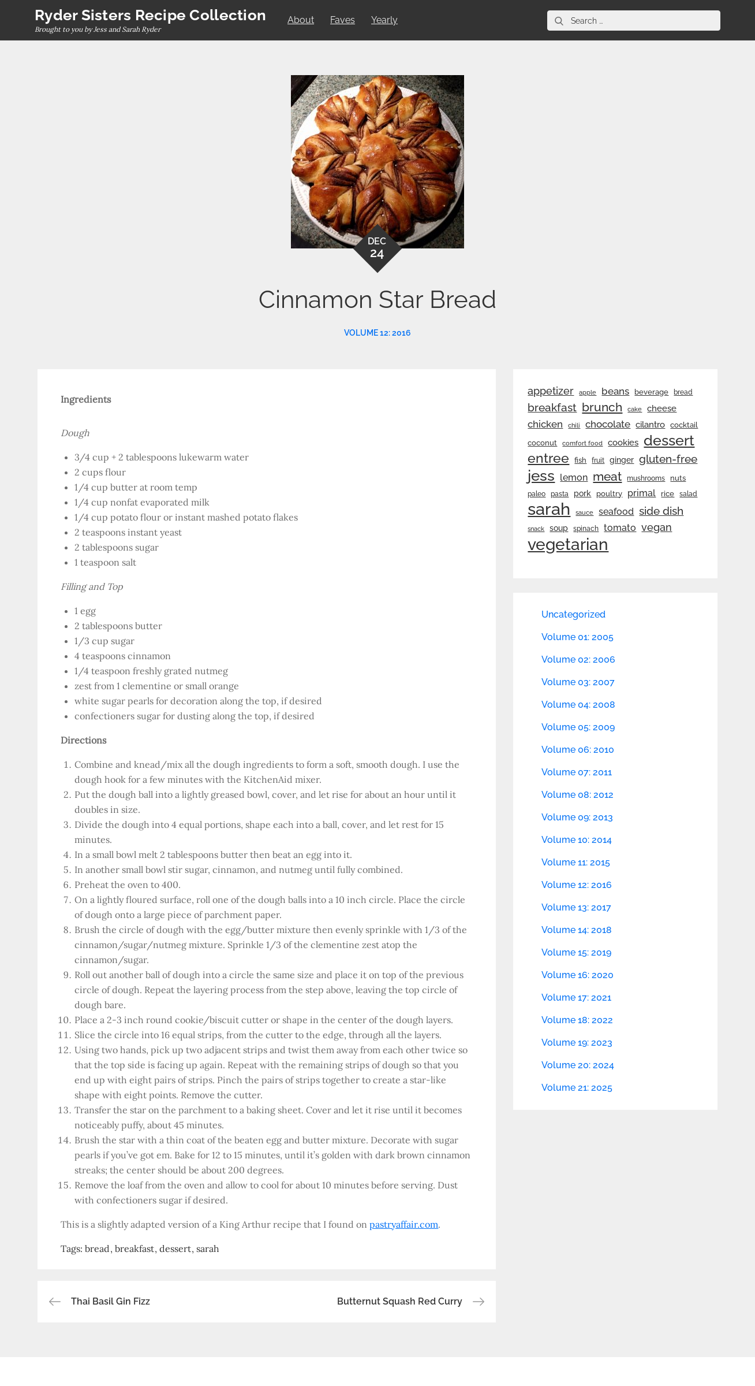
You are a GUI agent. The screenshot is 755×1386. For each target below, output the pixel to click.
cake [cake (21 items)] (634, 409)
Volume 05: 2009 (578, 727)
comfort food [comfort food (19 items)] (582, 443)
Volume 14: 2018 (576, 929)
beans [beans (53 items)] (615, 391)
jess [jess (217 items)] (541, 475)
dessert (175, 1248)
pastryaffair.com (403, 1224)
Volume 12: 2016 (377, 332)
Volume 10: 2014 (576, 839)
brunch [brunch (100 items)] (602, 407)
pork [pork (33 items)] (582, 493)
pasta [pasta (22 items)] (560, 494)
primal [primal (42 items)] (641, 493)
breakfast (134, 1248)
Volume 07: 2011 (576, 772)
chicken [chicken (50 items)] (545, 424)
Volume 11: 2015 (575, 862)
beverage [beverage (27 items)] (651, 392)
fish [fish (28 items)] (580, 460)
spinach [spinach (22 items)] (586, 529)
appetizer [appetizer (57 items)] (551, 391)
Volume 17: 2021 (576, 997)
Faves (342, 19)
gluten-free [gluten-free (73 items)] (668, 458)
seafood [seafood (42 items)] (616, 511)
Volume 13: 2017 (576, 907)
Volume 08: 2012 (577, 794)
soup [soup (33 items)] (559, 528)
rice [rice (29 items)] (667, 493)
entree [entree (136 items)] (548, 458)
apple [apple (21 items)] (587, 392)
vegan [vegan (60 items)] (656, 527)
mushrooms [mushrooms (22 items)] (646, 478)
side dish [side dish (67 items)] (661, 511)
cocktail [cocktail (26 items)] (684, 425)
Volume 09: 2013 (577, 817)
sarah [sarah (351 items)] (549, 509)
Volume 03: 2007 (578, 682)
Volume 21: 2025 (576, 1087)
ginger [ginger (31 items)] (622, 460)
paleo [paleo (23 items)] (536, 494)
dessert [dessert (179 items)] (669, 440)
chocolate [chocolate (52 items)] (607, 424)
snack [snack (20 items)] (536, 529)
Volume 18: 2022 (577, 1020)
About (300, 19)
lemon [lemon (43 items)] (574, 477)
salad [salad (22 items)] (688, 494)
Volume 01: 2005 (577, 636)
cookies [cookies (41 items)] (623, 442)
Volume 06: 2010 (577, 749)
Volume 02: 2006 (578, 659)
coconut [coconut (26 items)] (542, 443)
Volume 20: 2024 (577, 1065)
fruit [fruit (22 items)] (598, 460)
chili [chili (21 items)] (574, 425)
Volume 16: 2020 (577, 974)
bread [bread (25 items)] (683, 392)
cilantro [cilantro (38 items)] (650, 424)
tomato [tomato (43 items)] (620, 527)
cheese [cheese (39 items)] (661, 408)
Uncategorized (573, 614)
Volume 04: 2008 (578, 704)
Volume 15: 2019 (576, 952)
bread (97, 1248)
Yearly (384, 19)
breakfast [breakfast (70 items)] (552, 407)
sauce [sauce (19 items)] (584, 512)
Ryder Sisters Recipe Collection (150, 15)
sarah (207, 1248)
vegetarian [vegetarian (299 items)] (568, 544)
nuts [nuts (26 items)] (678, 478)
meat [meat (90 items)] (607, 477)
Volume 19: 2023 (576, 1042)
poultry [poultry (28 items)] (609, 493)
